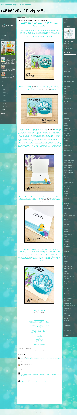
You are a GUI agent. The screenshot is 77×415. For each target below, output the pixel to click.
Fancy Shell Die (50, 129)
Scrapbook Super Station (68, 48)
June (4, 100)
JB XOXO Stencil (66, 318)
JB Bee (65, 93)
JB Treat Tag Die (66, 286)
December (5, 89)
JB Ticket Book (66, 285)
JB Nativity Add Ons (67, 211)
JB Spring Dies (66, 263)
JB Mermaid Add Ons (49, 350)
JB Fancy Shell (43, 350)
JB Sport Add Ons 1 (67, 259)
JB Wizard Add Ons (67, 315)
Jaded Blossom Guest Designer (69, 78)
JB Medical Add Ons (67, 198)
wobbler (65, 332)
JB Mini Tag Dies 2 (67, 205)
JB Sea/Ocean (55, 350)
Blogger (41, 412)
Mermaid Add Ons (45, 200)
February (4, 106)
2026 (3, 86)
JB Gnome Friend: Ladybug (68, 162)
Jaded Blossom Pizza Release (69, 83)
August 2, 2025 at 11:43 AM (33, 372)
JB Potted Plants (66, 236)
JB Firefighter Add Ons (67, 138)
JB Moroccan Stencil (67, 208)
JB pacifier (65, 222)
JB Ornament (66, 219)
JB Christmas (66, 115)
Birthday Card (22, 350)
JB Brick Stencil (66, 105)
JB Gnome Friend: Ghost (68, 158)
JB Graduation (66, 177)
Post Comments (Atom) (42, 405)
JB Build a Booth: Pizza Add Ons (69, 108)
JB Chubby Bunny (67, 121)
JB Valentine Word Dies (68, 298)
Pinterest (65, 22)
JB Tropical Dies (26, 351)
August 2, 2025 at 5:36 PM (29, 380)
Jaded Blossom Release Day (68, 84)
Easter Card (66, 66)
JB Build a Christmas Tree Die (69, 110)
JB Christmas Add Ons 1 (68, 116)
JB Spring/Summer (67, 264)
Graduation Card (66, 73)
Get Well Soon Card (67, 71)
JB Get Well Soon (67, 145)
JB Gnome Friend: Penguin (68, 167)
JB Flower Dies (66, 143)
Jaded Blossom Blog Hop (68, 76)
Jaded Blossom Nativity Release (69, 81)
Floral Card (65, 69)
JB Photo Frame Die (67, 226)
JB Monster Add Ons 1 (67, 206)
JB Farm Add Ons (67, 135)
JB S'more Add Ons (67, 239)
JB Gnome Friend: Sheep (68, 170)
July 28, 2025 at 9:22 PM (28, 357)
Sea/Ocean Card (31, 351)
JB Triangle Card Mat (67, 291)
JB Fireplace (66, 140)
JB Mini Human (66, 203)
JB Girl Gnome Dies (67, 148)
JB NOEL (65, 213)
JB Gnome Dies (66, 152)
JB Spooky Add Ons (67, 258)
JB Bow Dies (66, 103)
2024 (3, 109)
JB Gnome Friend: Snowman (68, 172)
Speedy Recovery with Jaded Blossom (9, 72)
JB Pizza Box (66, 229)
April (4, 103)
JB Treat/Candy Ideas (67, 288)
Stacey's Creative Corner (24, 372)
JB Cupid (65, 123)
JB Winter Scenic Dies (67, 313)
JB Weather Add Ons (67, 303)
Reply (21, 361)
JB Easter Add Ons (67, 128)
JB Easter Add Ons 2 (67, 130)
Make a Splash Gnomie (45, 89)
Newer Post (20, 402)
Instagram (65, 20)
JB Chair (65, 113)
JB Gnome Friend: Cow (67, 157)
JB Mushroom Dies (67, 210)
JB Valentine (66, 295)
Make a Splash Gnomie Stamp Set (39, 311)
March (4, 104)
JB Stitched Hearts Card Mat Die (69, 276)
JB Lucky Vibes (66, 195)
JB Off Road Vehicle (67, 217)
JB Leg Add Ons (66, 191)
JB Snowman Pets (67, 253)
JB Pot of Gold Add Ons (68, 234)
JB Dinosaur (66, 125)
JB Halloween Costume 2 (68, 180)
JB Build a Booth (66, 106)
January (4, 107)
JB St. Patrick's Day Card (68, 268)
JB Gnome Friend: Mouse (68, 165)
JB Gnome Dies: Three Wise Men (69, 153)
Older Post (59, 402)
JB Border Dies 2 (66, 101)
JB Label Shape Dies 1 (67, 186)
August (4, 95)
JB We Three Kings (67, 301)
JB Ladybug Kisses (67, 188)
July (4, 96)
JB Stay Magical (66, 273)
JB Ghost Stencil (66, 147)
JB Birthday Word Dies (67, 98)
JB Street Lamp (66, 278)
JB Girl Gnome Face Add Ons (68, 150)
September (5, 93)
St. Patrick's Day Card (67, 325)
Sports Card (66, 323)
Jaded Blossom (66, 43)
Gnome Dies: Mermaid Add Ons (39, 312)
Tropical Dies (34, 86)
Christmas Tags (66, 64)
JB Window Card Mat (67, 308)
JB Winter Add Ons (67, 310)
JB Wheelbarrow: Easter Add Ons (69, 305)
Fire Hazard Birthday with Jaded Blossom (10, 65)
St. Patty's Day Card (67, 327)
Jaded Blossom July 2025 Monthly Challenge (10, 58)
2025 (3, 88)
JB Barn (65, 91)
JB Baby (65, 88)
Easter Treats (3, 35)
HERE (28, 257)
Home (39, 402)
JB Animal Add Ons (67, 86)
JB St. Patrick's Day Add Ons (68, 266)
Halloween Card (66, 74)
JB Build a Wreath (67, 111)
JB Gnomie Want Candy (68, 175)
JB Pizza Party (66, 231)
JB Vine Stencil (66, 300)
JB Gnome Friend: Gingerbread (69, 160)
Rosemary (22, 357)
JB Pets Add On (66, 224)
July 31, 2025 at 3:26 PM (27, 364)
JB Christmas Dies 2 (67, 118)
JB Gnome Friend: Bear (68, 155)
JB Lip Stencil (66, 193)
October (4, 92)
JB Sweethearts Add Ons (68, 281)
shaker (35, 351)
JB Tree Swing (66, 290)
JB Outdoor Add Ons (67, 221)
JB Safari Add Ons (67, 241)
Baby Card (65, 59)
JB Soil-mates (66, 256)
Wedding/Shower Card (67, 330)
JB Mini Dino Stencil (67, 201)
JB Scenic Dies (66, 244)
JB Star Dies (66, 271)
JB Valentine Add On (67, 296)
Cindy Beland (22, 380)
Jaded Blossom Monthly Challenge (30, 350)
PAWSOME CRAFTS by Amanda (17, 4)
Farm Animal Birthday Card (68, 68)
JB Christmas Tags (67, 120)
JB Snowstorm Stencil (67, 254)
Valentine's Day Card (67, 328)
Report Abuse (66, 335)
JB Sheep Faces (66, 251)
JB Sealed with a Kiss (67, 249)
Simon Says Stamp (67, 46)
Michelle (21, 364)
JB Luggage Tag (66, 196)
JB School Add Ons (67, 246)
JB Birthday (38, 350)
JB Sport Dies (66, 261)
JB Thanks (65, 283)
